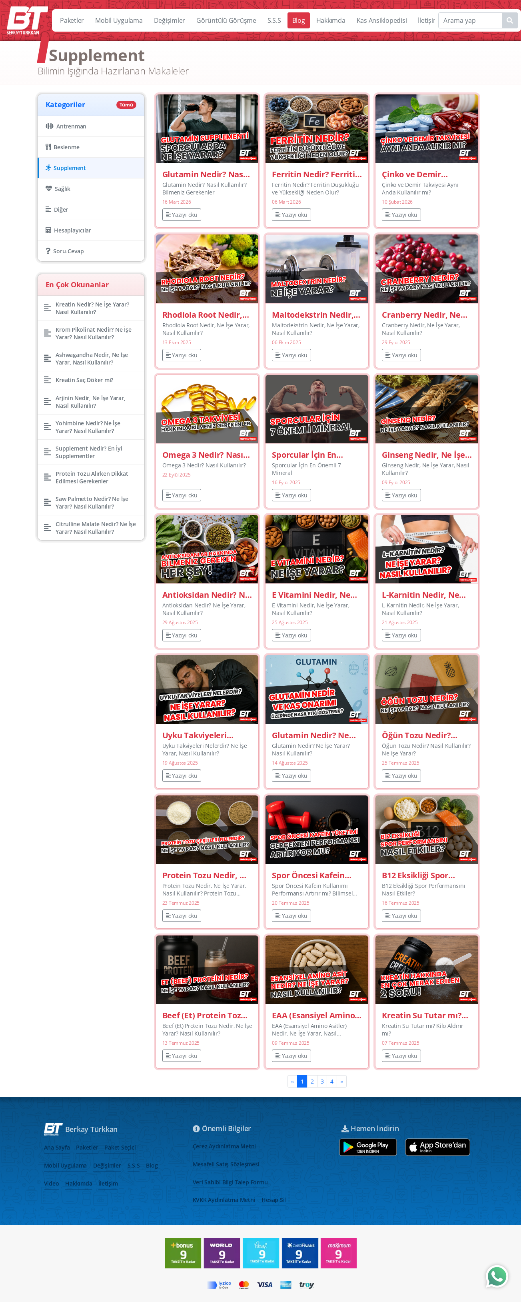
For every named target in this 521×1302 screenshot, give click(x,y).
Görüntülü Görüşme (226, 20)
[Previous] (292, 1081)
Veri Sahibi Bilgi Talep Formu (230, 1182)
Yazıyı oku (182, 214)
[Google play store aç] (368, 1147)
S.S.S (274, 20)
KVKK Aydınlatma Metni (224, 1200)
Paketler (72, 20)
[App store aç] (438, 1147)
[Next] (342, 1081)
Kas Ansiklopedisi (382, 20)
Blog (298, 20)
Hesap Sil (273, 1200)
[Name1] (510, 20)
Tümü (126, 104)
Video (51, 1183)
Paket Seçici (120, 1147)
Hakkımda (330, 20)
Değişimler (170, 20)
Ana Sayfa (57, 1147)
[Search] (478, 20)
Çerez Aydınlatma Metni (224, 1146)
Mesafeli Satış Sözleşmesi (226, 1164)
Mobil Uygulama (119, 20)
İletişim (428, 20)
